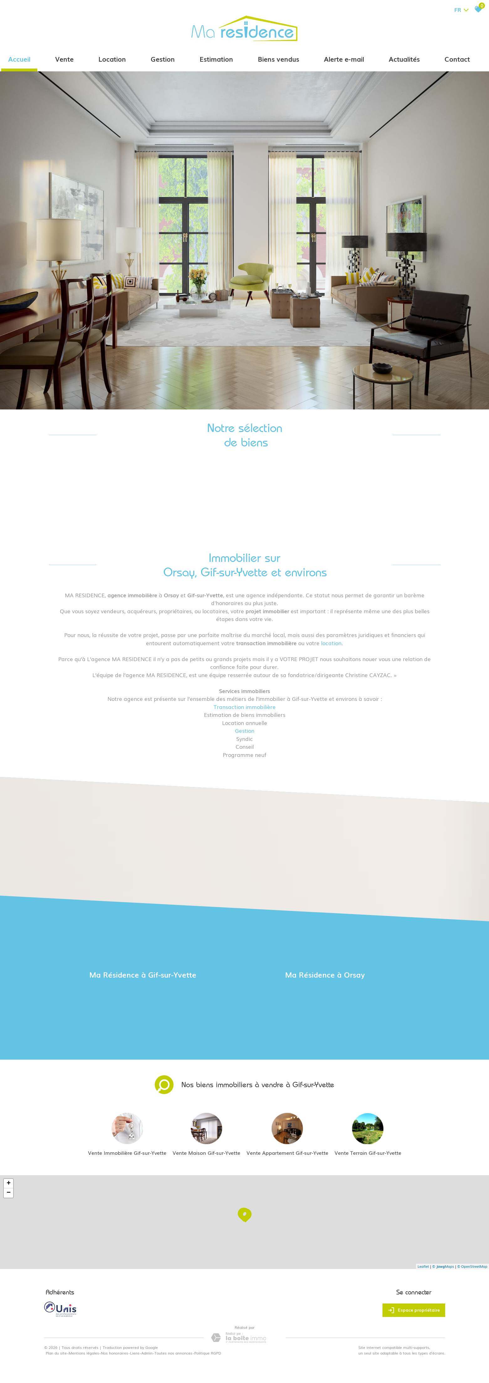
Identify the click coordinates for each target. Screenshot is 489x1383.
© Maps (443, 1266)
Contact (457, 59)
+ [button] (9, 1183)
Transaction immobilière (245, 707)
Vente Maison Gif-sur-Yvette (206, 1152)
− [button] (9, 1193)
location (331, 643)
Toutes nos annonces (173, 1353)
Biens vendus (278, 59)
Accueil (19, 59)
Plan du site (56, 1353)
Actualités (404, 59)
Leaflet (423, 1266)
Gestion (163, 59)
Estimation (216, 59)
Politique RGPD (207, 1353)
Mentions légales (84, 1353)
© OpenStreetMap (472, 1266)
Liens (134, 1353)
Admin (147, 1353)
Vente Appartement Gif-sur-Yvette (287, 1152)
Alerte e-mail (344, 59)
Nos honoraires (114, 1353)
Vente (64, 59)
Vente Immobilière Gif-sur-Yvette (127, 1152)
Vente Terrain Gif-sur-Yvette (368, 1152)
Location (112, 59)
